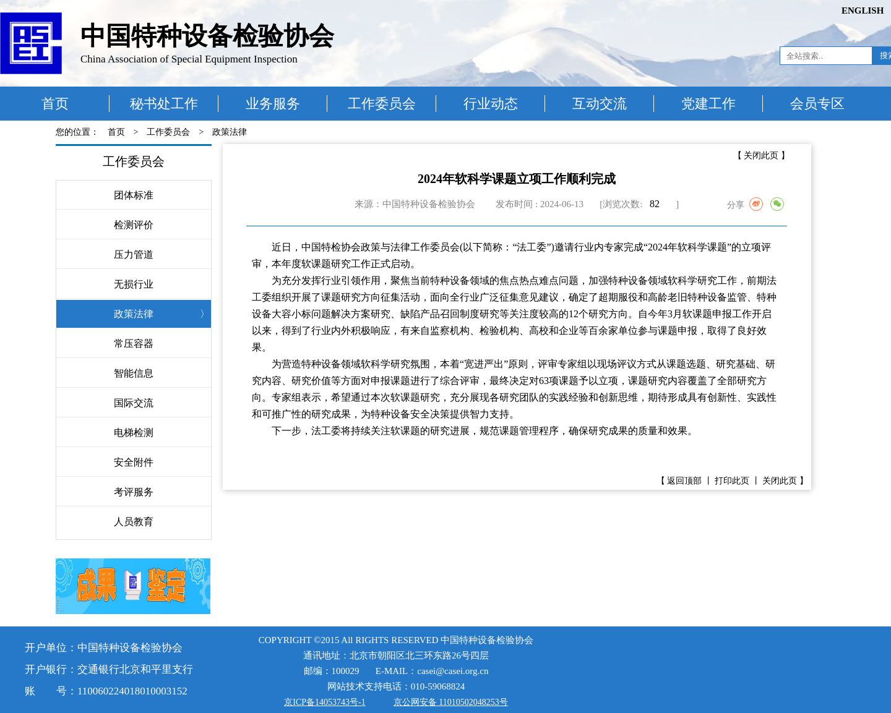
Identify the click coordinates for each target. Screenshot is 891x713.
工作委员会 (382, 103)
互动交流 (599, 103)
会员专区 (817, 103)
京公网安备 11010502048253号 (451, 702)
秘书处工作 (164, 103)
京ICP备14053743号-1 (324, 702)
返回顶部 (684, 480)
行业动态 (490, 103)
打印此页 (732, 480)
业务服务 (273, 103)
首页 (55, 103)
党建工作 (708, 103)
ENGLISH (863, 10)
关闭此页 (761, 155)
